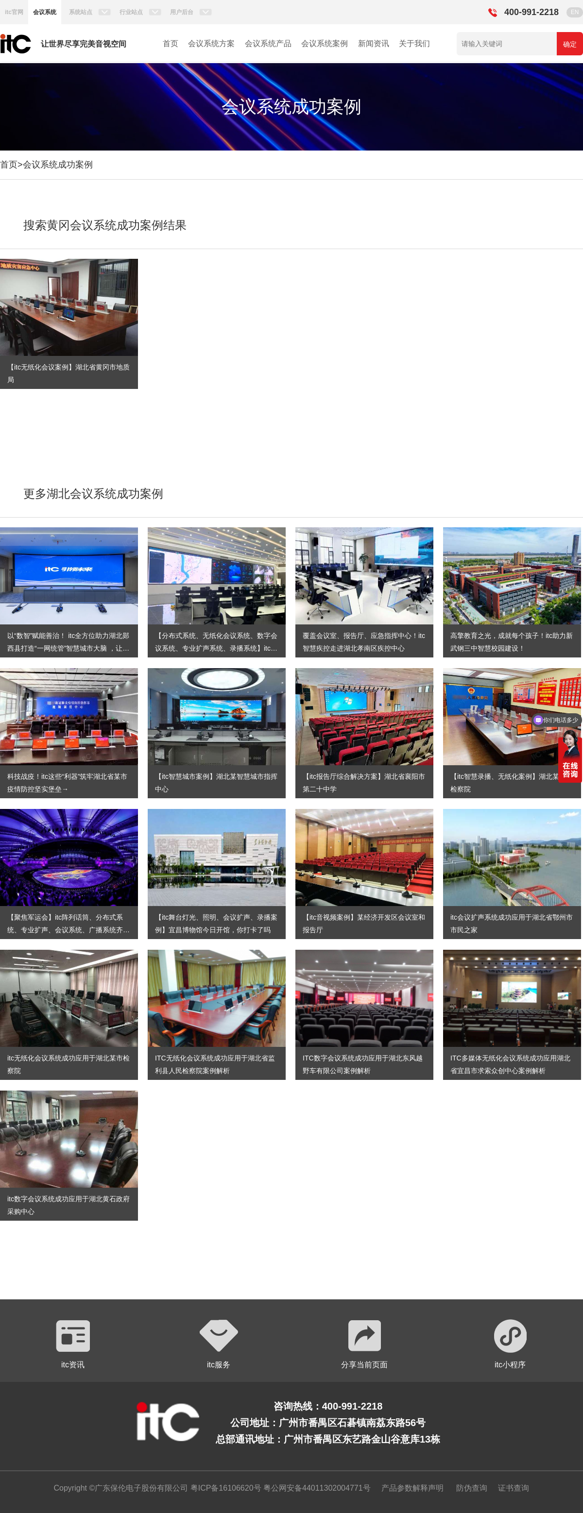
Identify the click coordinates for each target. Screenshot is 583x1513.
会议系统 (44, 12)
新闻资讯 (373, 43)
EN (575, 12)
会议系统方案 (211, 43)
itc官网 (14, 12)
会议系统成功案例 (58, 164)
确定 (570, 44)
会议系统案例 (324, 43)
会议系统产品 (268, 43)
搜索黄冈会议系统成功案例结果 (105, 225)
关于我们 (414, 43)
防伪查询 (471, 1488)
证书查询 (513, 1488)
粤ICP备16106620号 (224, 1488)
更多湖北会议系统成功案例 (93, 493)
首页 (170, 43)
